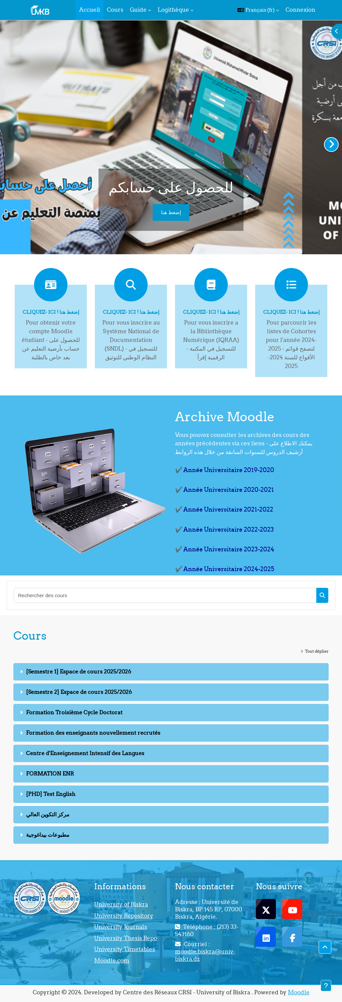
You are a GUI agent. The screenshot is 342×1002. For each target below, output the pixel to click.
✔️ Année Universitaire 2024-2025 (224, 569)
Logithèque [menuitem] (173, 9)
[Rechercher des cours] (165, 595)
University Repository (123, 915)
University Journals (120, 926)
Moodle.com (111, 960)
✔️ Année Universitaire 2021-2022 (224, 509)
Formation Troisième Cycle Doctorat (74, 712)
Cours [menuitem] (115, 9)
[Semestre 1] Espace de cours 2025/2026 (78, 671)
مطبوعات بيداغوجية (47, 834)
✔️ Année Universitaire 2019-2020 (224, 470)
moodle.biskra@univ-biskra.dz (205, 955)
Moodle (299, 992)
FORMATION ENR (50, 773)
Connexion (300, 9)
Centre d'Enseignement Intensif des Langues (85, 753)
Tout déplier (317, 651)
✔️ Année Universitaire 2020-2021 (224, 489)
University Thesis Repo (125, 938)
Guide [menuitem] (138, 9)
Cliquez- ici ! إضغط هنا (51, 312)
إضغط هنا (171, 212)
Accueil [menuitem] (89, 9)
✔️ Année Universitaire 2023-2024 (224, 549)
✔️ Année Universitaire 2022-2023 (224, 529)
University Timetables (124, 949)
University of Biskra (121, 904)
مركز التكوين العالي (47, 814)
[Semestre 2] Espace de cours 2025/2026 (79, 692)
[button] (258, 10)
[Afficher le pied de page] (326, 985)
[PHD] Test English (50, 794)
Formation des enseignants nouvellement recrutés (93, 732)
